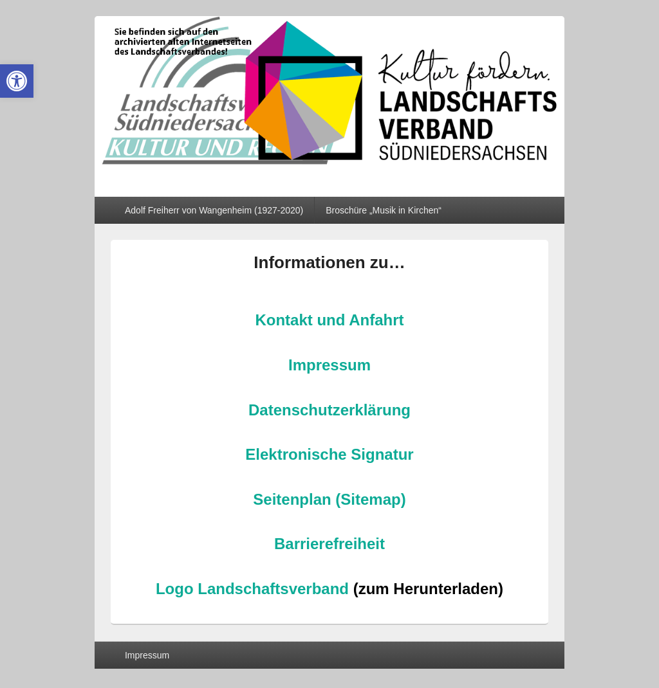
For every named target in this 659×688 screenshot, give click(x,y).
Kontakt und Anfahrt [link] (329, 320)
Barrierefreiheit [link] (329, 543)
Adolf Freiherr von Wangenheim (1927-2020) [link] (214, 210)
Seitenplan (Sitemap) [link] (329, 499)
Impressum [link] (329, 365)
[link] (16, 81)
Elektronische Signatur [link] (329, 454)
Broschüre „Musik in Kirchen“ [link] (383, 210)
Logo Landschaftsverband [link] (252, 588)
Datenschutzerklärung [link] (329, 410)
